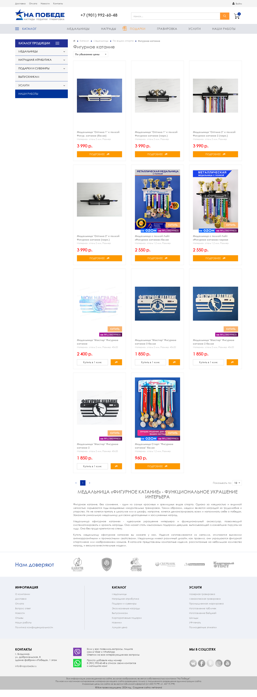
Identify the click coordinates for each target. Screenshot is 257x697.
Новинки (117, 629)
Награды (108, 29)
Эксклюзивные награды (126, 615)
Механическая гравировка (205, 605)
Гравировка (167, 29)
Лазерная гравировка (202, 601)
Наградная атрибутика (35, 59)
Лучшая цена (119, 634)
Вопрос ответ (23, 615)
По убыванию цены (90, 54)
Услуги (194, 29)
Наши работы (224, 29)
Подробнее (99, 154)
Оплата (33, 3)
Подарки (137, 29)
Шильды (193, 624)
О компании (22, 601)
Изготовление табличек (202, 615)
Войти (237, 3)
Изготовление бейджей (202, 620)
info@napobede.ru (26, 673)
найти (224, 16)
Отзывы (19, 624)
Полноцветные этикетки (203, 634)
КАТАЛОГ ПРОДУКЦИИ (34, 43)
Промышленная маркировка (206, 610)
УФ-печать (195, 629)
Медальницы (78, 29)
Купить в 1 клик (92, 362)
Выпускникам (28, 76)
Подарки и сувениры (33, 68)
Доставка (20, 3)
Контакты (58, 3)
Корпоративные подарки (127, 624)
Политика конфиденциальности (34, 634)
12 (237, 482)
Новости (45, 3)
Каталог (29, 29)
